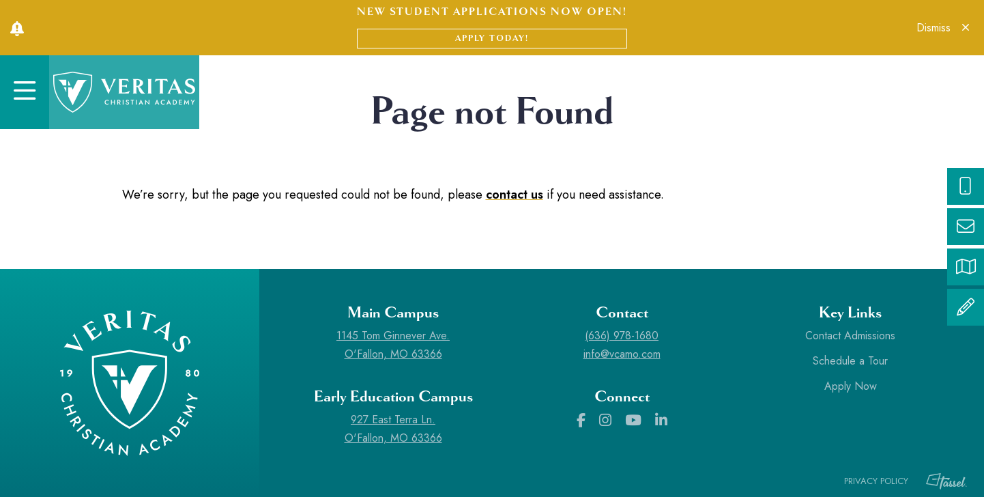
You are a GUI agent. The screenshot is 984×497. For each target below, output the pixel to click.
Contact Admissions (850, 335)
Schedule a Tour (850, 361)
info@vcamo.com (622, 354)
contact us (514, 194)
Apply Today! (492, 38)
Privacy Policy (876, 480)
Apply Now (850, 386)
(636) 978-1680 (622, 335)
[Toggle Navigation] (24, 92)
